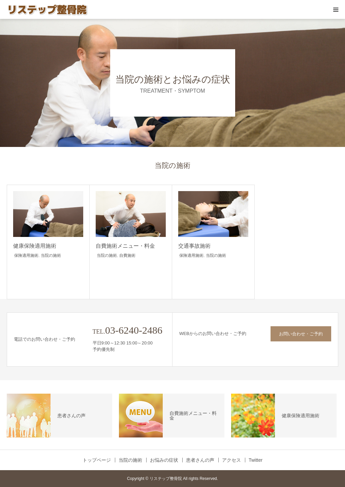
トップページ (97, 460)
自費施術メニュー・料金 (125, 246)
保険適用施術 (26, 255)
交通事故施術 (194, 246)
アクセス (231, 460)
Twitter (255, 460)
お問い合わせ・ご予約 (301, 333)
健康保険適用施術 (34, 246)
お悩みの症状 (164, 460)
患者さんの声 (200, 460)
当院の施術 (51, 255)
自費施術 (127, 255)
